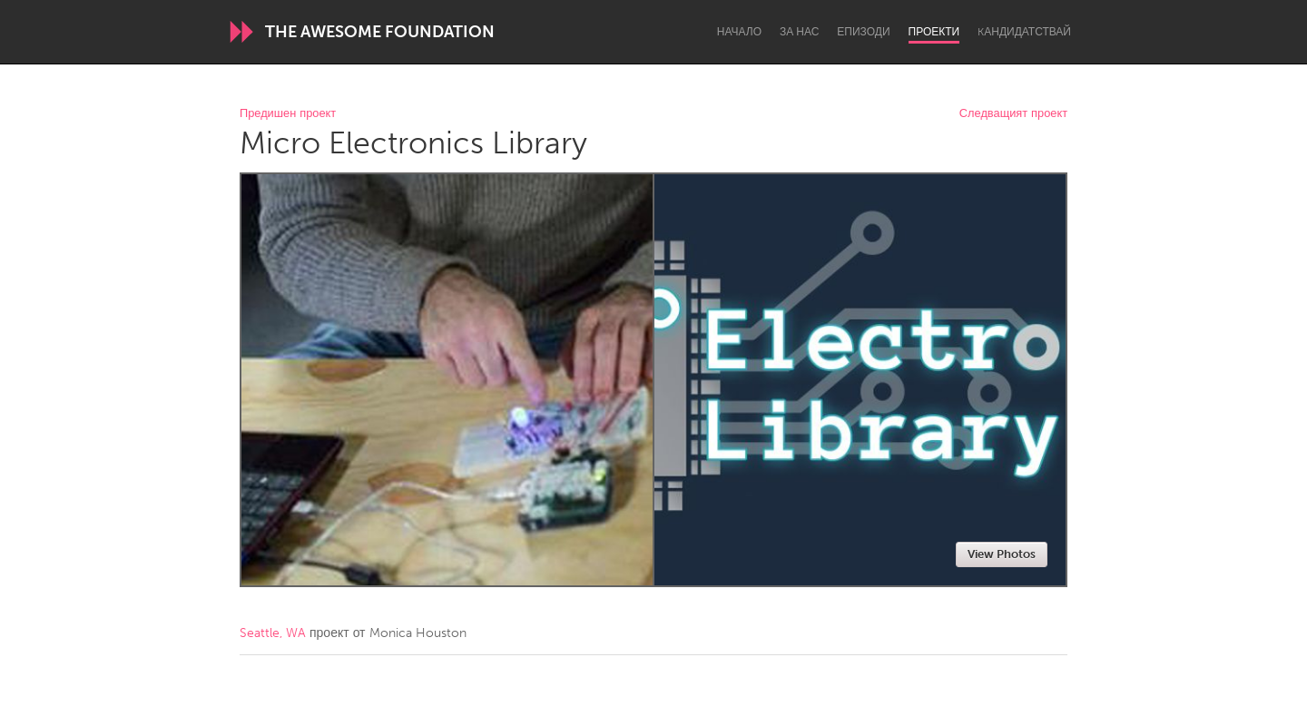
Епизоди (863, 31)
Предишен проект (288, 114)
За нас (799, 31)
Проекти (934, 31)
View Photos (1002, 554)
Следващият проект (1013, 114)
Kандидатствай (1024, 31)
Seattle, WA (273, 633)
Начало (739, 31)
